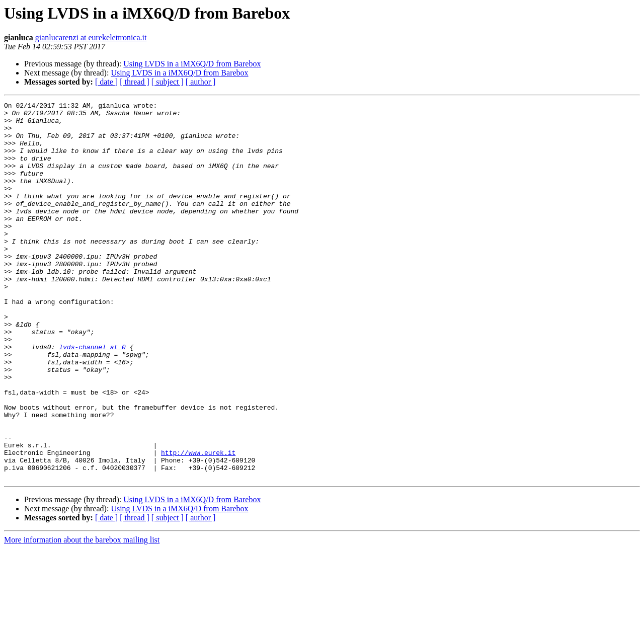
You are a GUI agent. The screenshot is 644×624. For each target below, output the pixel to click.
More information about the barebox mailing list (81, 615)
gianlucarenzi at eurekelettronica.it (91, 37)
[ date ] (106, 81)
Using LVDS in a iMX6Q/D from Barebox (192, 63)
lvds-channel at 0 (92, 396)
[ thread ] (134, 81)
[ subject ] (167, 81)
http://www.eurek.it (198, 523)
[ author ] (201, 81)
